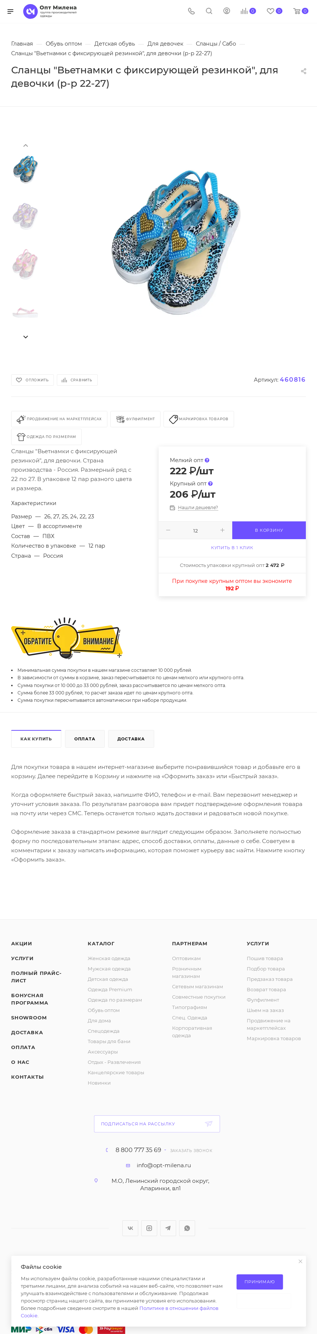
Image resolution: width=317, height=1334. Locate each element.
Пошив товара (265, 958)
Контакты (27, 1077)
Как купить (36, 738)
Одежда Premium (110, 989)
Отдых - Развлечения (114, 1062)
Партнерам (190, 943)
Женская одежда (109, 958)
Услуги (22, 958)
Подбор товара (266, 969)
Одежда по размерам (115, 1000)
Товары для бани (109, 1041)
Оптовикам (186, 958)
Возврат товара (266, 989)
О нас (20, 1062)
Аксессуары (103, 1052)
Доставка (131, 738)
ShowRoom (28, 1018)
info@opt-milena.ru (164, 1165)
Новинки (99, 1083)
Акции (21, 943)
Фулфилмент (263, 1000)
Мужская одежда (109, 969)
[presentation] (25, 144)
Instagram (149, 1228)
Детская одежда (108, 979)
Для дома (99, 1020)
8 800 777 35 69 (138, 1150)
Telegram (168, 1228)
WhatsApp (187, 1228)
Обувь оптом (104, 1010)
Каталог (101, 943)
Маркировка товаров (274, 1038)
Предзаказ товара (270, 979)
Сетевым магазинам (197, 986)
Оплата (85, 738)
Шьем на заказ (265, 1010)
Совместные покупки (199, 997)
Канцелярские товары (116, 1072)
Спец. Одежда (189, 1018)
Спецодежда (104, 1031)
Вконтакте (130, 1228)
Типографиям (189, 1007)
